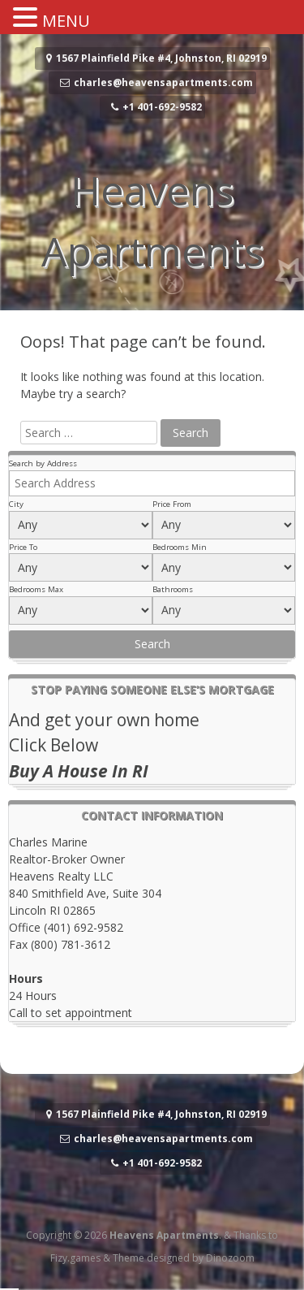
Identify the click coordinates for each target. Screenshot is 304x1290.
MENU (66, 21)
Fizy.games (75, 1258)
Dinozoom (230, 1258)
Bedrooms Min (179, 547)
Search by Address (43, 463)
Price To (23, 547)
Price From (171, 504)
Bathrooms (172, 589)
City (16, 504)
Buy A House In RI (78, 771)
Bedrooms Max (36, 589)
